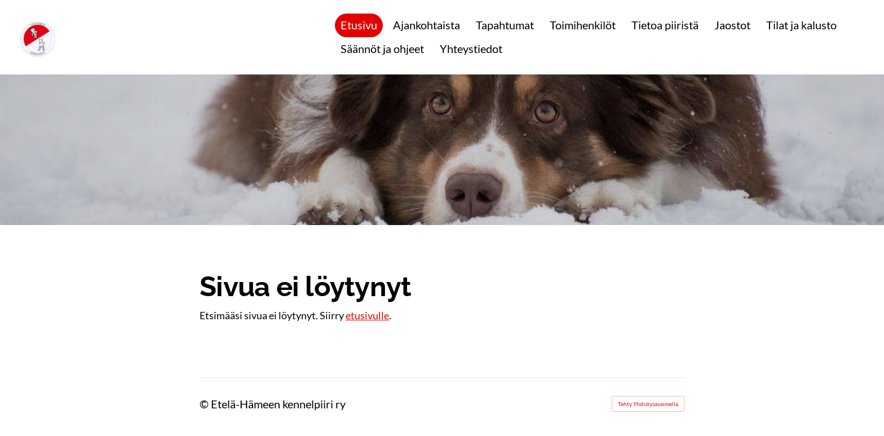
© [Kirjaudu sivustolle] (205, 404)
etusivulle (367, 315)
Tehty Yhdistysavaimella (648, 403)
